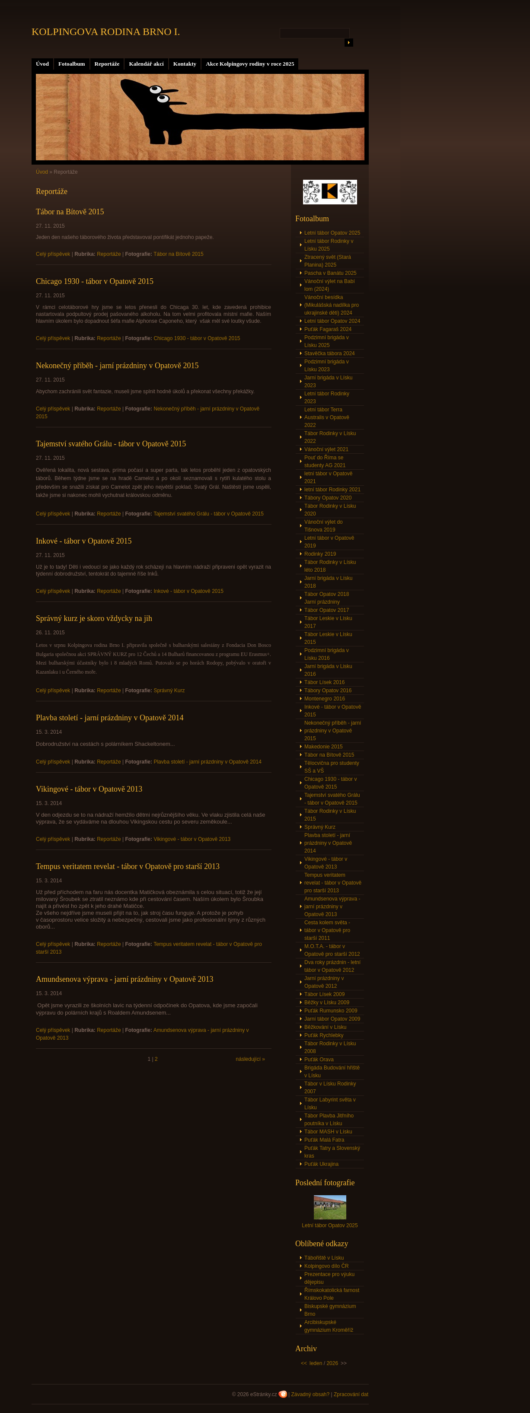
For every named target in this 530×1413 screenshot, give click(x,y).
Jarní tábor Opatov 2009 (332, 1019)
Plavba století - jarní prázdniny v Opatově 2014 (109, 717)
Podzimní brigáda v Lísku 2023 (326, 365)
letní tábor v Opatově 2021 (328, 477)
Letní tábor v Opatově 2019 (329, 542)
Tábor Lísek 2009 (324, 994)
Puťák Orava (319, 1060)
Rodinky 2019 (320, 554)
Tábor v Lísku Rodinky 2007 (330, 1088)
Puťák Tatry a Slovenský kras (332, 1152)
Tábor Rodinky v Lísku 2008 (330, 1047)
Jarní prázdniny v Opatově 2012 (324, 982)
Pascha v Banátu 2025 (330, 273)
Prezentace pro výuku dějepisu (329, 1278)
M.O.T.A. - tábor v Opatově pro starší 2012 (332, 950)
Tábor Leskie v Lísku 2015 (328, 638)
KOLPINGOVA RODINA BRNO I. (106, 31)
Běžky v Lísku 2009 (326, 1002)
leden (316, 1363)
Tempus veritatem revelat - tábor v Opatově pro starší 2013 (128, 866)
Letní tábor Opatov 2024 (332, 321)
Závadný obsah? (310, 1394)
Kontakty (185, 63)
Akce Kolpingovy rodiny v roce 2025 (250, 63)
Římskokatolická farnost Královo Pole (331, 1294)
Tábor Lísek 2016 (324, 682)
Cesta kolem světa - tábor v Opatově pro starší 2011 (327, 930)
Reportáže (107, 63)
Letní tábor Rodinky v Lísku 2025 (328, 245)
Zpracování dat (351, 1394)
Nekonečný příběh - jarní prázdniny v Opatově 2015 (117, 365)
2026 (332, 1363)
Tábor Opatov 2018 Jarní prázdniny (326, 598)
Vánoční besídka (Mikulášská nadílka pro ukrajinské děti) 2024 (331, 305)
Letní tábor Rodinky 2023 (326, 397)
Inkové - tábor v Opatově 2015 (83, 541)
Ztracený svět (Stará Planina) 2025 (327, 261)
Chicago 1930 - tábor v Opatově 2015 (94, 281)
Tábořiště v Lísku (324, 1258)
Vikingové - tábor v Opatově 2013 (89, 789)
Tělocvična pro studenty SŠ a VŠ (331, 767)
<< (304, 1363)
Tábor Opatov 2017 (326, 610)
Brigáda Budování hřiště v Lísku (332, 1072)
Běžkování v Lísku (325, 1027)
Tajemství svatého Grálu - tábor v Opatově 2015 (111, 443)
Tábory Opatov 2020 (327, 498)
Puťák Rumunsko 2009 (331, 1011)
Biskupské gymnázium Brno (330, 1310)
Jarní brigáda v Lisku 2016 (328, 670)
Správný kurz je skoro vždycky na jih (94, 618)
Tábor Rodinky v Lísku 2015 (330, 815)
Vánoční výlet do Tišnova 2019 (323, 526)
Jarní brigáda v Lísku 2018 (328, 582)
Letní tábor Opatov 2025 (332, 233)
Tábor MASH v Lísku (328, 1132)
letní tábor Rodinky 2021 (332, 490)
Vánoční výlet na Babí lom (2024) (329, 285)
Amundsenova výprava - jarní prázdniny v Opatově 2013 (124, 979)
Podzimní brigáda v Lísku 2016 (326, 654)
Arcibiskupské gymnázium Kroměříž (328, 1326)
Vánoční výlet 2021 (326, 449)
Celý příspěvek (53, 254)
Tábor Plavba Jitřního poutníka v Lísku (329, 1120)
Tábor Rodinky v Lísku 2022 (330, 437)
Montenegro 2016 (324, 699)
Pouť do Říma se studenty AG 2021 (324, 461)
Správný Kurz (169, 690)
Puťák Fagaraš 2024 (327, 329)
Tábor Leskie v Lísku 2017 (328, 622)
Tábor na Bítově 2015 (70, 211)
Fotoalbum (71, 63)
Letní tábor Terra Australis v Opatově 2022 (326, 417)
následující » (250, 1059)
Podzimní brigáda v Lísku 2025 (326, 341)
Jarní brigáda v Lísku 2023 (328, 381)
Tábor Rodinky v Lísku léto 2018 (330, 566)
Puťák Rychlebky (324, 1035)
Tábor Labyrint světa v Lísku (330, 1104)
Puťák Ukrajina (321, 1164)
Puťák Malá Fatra (324, 1140)
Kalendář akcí (146, 63)
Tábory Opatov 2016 (327, 690)
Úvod (42, 63)
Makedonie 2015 (323, 747)
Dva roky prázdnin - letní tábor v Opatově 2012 (332, 966)
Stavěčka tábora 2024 (329, 353)
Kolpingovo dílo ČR (326, 1266)
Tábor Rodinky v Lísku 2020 (330, 510)
